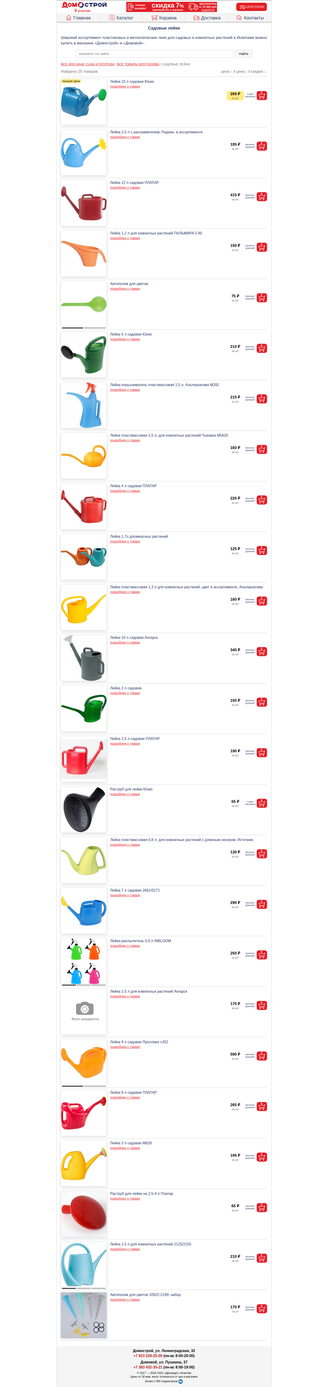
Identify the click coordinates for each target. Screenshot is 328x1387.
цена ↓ (242, 71)
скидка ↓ (258, 71)
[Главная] (84, 5)
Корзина (163, 17)
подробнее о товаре (125, 86)
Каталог (121, 17)
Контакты (250, 17)
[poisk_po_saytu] (154, 54)
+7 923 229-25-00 (148, 1356)
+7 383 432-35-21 (148, 1367)
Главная (78, 17)
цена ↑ (227, 71)
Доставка (207, 17)
